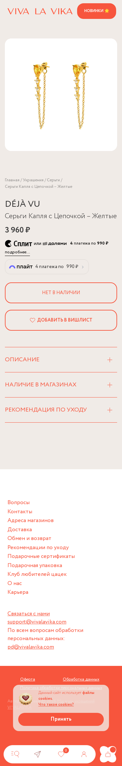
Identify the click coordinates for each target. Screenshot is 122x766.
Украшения (33, 180)
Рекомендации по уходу (38, 548)
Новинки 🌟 (96, 11)
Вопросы (18, 503)
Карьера (17, 592)
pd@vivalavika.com (30, 647)
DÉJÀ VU (22, 204)
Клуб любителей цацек (37, 574)
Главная (12, 180)
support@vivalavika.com (36, 622)
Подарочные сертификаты (41, 556)
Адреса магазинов (30, 521)
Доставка (19, 530)
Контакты (19, 512)
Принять (61, 719)
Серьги (53, 180)
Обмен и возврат (29, 538)
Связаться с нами (28, 614)
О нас (14, 583)
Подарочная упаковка (34, 566)
